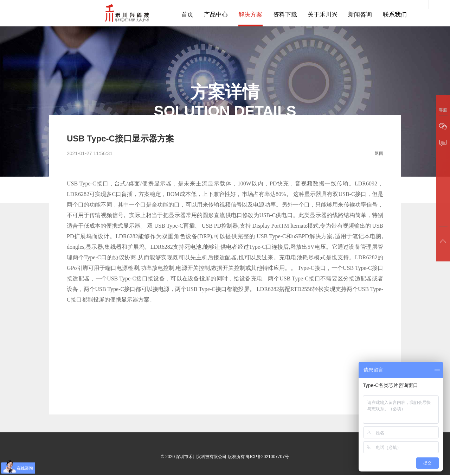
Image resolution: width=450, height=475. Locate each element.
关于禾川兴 (323, 15)
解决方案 (251, 15)
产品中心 (216, 15)
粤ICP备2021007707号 (267, 457)
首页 (188, 15)
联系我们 (394, 15)
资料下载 (285, 15)
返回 (379, 153)
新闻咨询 (360, 15)
